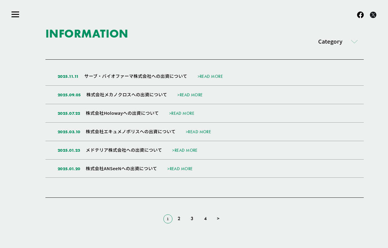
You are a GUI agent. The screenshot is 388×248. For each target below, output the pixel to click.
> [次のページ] (218, 218)
